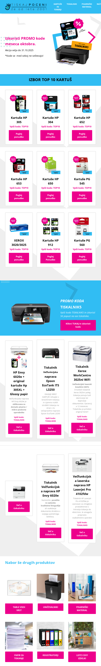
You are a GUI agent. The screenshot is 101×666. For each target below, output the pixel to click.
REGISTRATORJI (50, 655)
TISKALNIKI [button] (72, 4)
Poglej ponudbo (19, 135)
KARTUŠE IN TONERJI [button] (58, 7)
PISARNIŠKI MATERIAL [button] (87, 5)
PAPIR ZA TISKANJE (19, 657)
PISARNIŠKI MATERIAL (82, 609)
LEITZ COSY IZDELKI (82, 657)
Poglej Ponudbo (50, 258)
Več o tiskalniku (19, 429)
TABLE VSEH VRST (19, 609)
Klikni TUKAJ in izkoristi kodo (78, 325)
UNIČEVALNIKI (50, 607)
